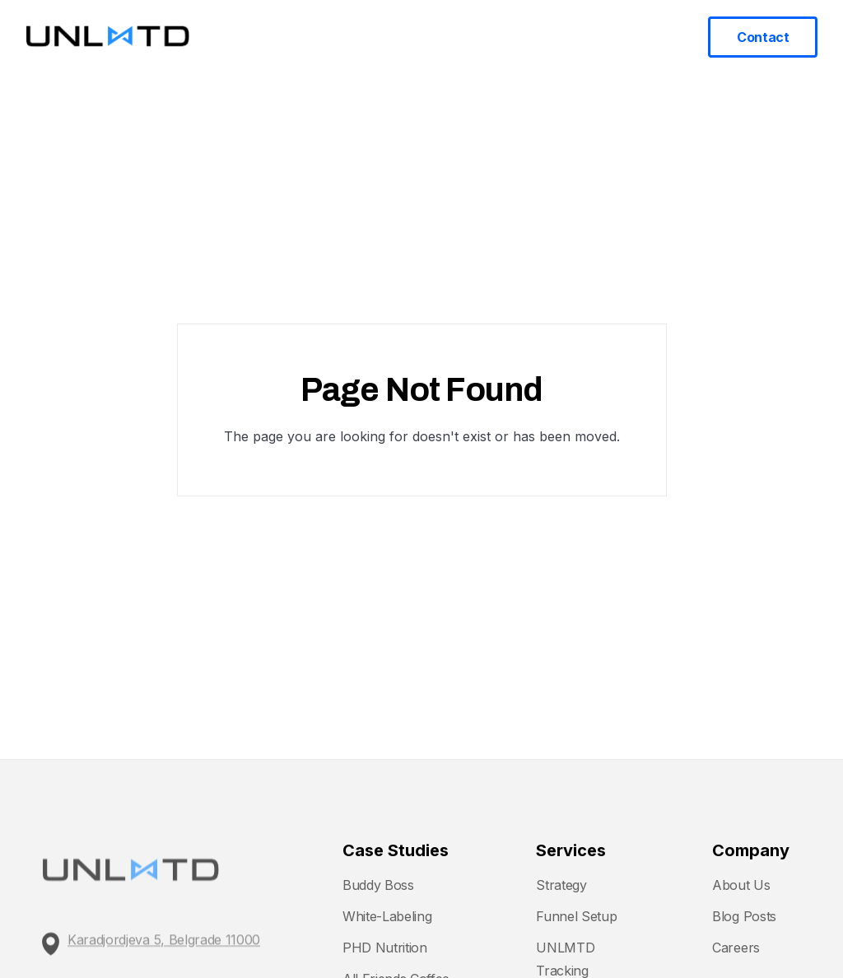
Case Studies (506, 36)
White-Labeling (387, 916)
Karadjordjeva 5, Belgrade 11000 (164, 949)
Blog (578, 36)
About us (636, 36)
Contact (763, 37)
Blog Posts (744, 916)
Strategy (561, 885)
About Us (741, 885)
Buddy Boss (378, 885)
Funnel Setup (576, 916)
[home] (108, 37)
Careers (736, 947)
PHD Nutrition (384, 947)
